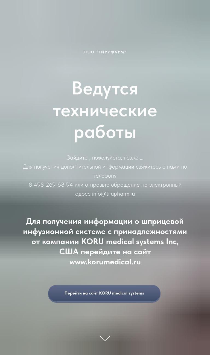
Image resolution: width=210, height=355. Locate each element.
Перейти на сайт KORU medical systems (113, 293)
